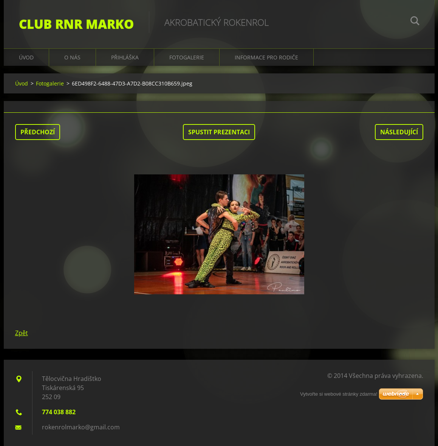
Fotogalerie (186, 57)
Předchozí (37, 132)
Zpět (21, 333)
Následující (399, 132)
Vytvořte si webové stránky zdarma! (339, 394)
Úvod (26, 57)
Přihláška (125, 57)
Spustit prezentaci (219, 132)
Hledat (414, 22)
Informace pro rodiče (266, 57)
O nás (72, 57)
